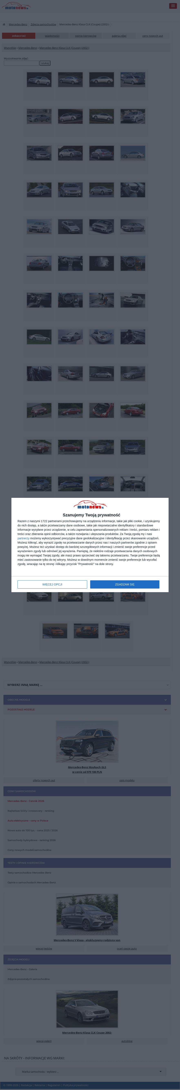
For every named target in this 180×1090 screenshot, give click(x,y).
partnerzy (23, 538)
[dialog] (90, 545)
